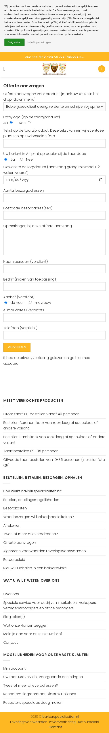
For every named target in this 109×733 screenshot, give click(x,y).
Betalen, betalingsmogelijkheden (31, 499)
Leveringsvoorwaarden (28, 722)
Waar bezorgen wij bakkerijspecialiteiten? (38, 516)
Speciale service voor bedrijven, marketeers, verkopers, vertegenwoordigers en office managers (50, 605)
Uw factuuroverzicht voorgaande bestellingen (43, 676)
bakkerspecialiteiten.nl (60, 716)
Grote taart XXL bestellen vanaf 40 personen (41, 414)
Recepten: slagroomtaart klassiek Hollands (39, 693)
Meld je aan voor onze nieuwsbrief (32, 633)
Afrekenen (12, 525)
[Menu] (6, 68)
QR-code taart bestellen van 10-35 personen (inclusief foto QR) (54, 462)
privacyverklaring (35, 357)
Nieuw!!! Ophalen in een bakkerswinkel (35, 568)
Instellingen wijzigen (39, 42)
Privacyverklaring (62, 722)
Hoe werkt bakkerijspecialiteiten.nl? (32, 491)
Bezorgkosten (15, 508)
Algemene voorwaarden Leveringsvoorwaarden (44, 551)
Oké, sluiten (14, 42)
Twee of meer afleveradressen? (30, 533)
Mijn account (14, 668)
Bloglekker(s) (14, 616)
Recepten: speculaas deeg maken (33, 702)
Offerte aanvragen (19, 542)
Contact (10, 642)
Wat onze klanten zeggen (25, 625)
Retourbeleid (14, 559)
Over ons (11, 594)
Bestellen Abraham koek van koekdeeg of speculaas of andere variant (50, 425)
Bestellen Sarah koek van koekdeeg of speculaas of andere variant (54, 439)
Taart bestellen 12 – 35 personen (31, 451)
